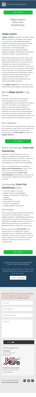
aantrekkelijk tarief (8, 41)
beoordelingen (8, 372)
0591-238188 (18, 12)
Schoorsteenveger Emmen (16, 4)
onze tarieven (27, 225)
